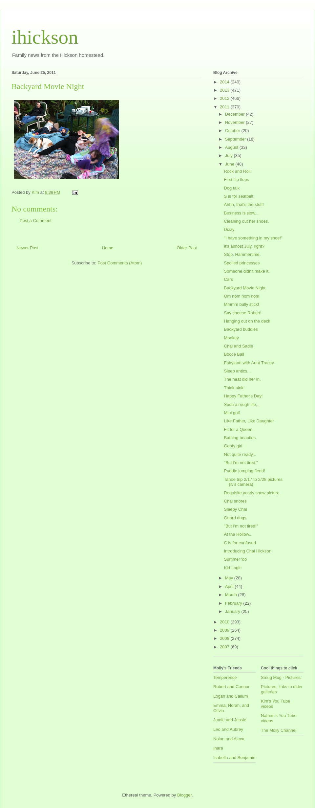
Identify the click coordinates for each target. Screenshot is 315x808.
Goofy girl (233, 445)
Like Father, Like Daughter (249, 420)
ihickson (44, 37)
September (236, 139)
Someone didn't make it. (246, 271)
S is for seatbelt (238, 196)
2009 (225, 630)
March (231, 594)
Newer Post (27, 247)
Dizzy (229, 229)
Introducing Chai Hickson (247, 551)
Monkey (231, 337)
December (235, 114)
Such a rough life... (241, 404)
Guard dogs (235, 517)
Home (108, 247)
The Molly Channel (278, 730)
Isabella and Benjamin (234, 757)
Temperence (225, 677)
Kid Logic (232, 567)
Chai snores (235, 501)
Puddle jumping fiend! (244, 470)
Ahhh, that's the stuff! (244, 204)
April (230, 586)
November (235, 122)
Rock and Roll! (238, 171)
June (230, 164)
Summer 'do (235, 559)
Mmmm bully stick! (241, 304)
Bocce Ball (234, 354)
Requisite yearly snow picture (251, 492)
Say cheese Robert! (242, 312)
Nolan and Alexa (228, 738)
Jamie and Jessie (229, 719)
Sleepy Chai (235, 509)
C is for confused (240, 542)
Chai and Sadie (238, 346)
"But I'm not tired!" (241, 526)
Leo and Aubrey (228, 729)
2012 (225, 98)
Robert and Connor (231, 686)
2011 (225, 106)
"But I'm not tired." (241, 462)
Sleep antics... (237, 371)
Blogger (184, 795)
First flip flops (236, 179)
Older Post (187, 247)
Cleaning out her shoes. (246, 221)
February (234, 603)
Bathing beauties (240, 437)
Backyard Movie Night (244, 287)
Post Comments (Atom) (119, 262)
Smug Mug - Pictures (281, 677)
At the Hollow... (238, 534)
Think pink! (234, 387)
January (233, 611)
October (233, 130)
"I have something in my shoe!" (253, 238)
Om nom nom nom (241, 296)
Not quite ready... (240, 454)
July (229, 155)
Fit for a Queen (238, 429)
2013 (225, 90)
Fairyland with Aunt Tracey (249, 362)
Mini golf (232, 412)
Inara (218, 748)
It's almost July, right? (244, 246)
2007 (225, 646)
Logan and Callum (230, 696)
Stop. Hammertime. (242, 254)
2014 (225, 81)
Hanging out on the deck (247, 321)
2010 (225, 621)
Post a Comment (36, 220)
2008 (225, 638)
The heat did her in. (242, 379)
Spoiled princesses (242, 262)
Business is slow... (241, 213)
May (229, 577)
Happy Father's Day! (243, 395)
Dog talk (232, 188)
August (232, 147)
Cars (228, 279)
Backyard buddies (241, 329)
